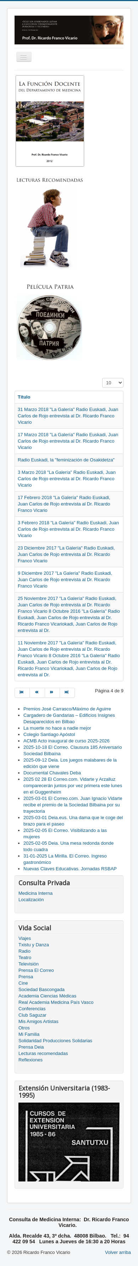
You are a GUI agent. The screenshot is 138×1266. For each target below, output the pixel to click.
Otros (24, 1027)
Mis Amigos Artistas (38, 1021)
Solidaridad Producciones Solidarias (55, 1040)
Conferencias (32, 1008)
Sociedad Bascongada (41, 989)
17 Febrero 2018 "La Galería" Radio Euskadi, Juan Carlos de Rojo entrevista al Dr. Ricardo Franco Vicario (64, 504)
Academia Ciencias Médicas (47, 996)
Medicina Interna (35, 893)
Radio (24, 951)
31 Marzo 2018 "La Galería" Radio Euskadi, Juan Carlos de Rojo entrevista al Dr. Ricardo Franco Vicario (68, 416)
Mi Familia (28, 1034)
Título (24, 397)
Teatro (24, 957)
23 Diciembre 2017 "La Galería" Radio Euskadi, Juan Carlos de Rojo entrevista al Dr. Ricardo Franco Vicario (66, 554)
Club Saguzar (32, 1015)
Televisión (28, 964)
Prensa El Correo (36, 970)
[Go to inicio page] (22, 693)
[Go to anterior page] (37, 693)
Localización (31, 899)
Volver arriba (118, 1252)
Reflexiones (30, 1059)
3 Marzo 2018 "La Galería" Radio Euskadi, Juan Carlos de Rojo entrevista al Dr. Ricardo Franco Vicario (67, 479)
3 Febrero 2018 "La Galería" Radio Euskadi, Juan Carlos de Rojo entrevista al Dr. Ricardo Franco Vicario (68, 529)
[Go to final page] (67, 693)
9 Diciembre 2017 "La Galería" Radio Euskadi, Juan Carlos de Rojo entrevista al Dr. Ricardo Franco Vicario (65, 579)
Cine (23, 983)
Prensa (25, 976)
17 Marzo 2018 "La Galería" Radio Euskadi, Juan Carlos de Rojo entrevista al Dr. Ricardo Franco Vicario (68, 441)
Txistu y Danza (33, 944)
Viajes (24, 938)
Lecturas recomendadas (43, 1053)
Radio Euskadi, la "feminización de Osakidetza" (66, 459)
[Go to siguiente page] (52, 693)
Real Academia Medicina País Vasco (55, 1002)
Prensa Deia (31, 1047)
